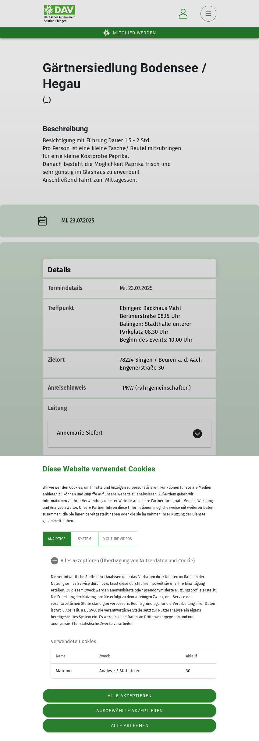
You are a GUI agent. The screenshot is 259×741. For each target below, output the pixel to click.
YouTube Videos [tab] (117, 539)
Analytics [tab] (57, 539)
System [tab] (84, 539)
